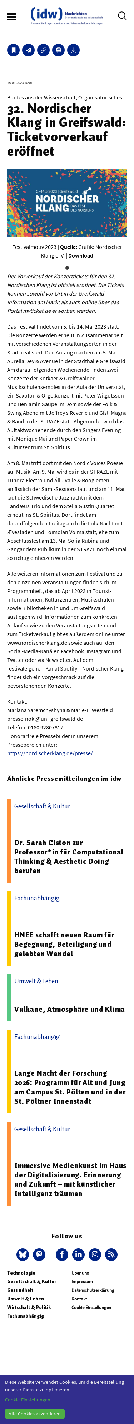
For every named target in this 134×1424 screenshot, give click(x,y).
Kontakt (79, 1299)
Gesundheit (20, 1290)
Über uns (80, 1273)
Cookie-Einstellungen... (29, 1399)
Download (80, 255)
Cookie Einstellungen (91, 1307)
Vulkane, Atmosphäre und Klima (69, 1009)
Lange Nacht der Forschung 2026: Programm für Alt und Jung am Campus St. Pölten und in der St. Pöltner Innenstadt (70, 1087)
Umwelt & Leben (25, 1298)
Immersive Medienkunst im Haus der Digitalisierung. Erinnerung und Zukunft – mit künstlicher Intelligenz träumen (70, 1179)
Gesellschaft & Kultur (31, 1281)
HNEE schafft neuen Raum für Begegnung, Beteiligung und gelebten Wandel (64, 944)
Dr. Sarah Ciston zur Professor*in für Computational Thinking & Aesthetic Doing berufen (69, 856)
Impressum (82, 1282)
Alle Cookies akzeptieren (35, 1413)
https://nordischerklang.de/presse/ (50, 753)
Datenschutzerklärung (92, 1290)
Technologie (21, 1273)
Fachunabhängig (25, 1316)
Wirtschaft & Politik (29, 1307)
